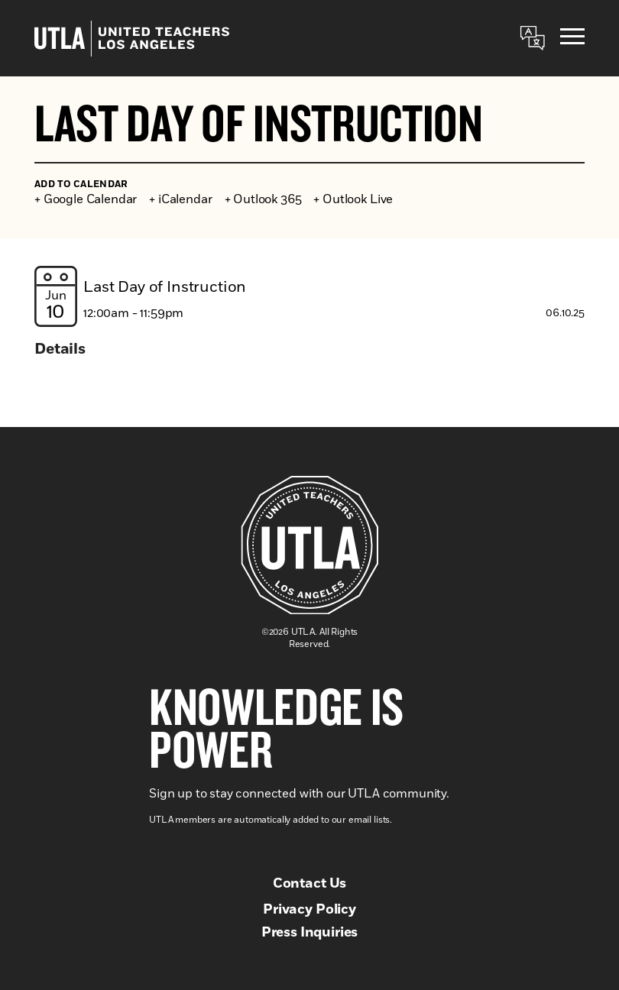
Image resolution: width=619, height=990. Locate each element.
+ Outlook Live (353, 199)
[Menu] (572, 38)
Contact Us (309, 884)
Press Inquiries (309, 933)
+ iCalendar (180, 199)
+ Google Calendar (85, 199)
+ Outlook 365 (263, 199)
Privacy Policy (309, 910)
